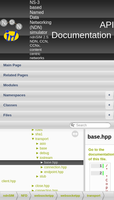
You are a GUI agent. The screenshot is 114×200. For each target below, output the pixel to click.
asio (43, 144)
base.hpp (51, 162)
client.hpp (9, 181)
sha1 (39, 134)
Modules (10, 85)
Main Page (12, 65)
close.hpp (42, 186)
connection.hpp (55, 167)
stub (43, 176)
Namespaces (58, 95)
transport (41, 139)
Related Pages (15, 75)
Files (58, 115)
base (43, 148)
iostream (46, 158)
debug (44, 153)
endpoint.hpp (53, 172)
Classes (58, 105)
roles (39, 130)
